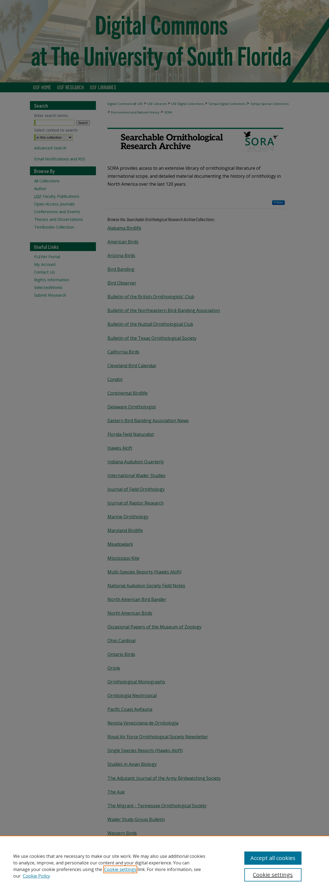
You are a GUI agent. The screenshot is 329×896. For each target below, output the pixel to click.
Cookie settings (120, 869)
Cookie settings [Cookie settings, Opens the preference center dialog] (273, 874)
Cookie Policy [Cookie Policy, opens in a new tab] (36, 876)
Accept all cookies (272, 858)
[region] (164, 866)
